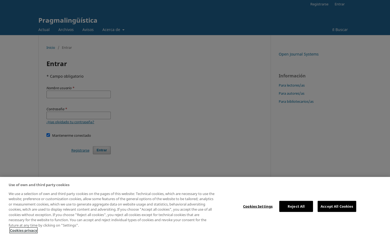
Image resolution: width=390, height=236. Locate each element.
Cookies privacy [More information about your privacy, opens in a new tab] (23, 230)
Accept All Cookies (337, 206)
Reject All (296, 206)
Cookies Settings (258, 206)
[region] (195, 206)
